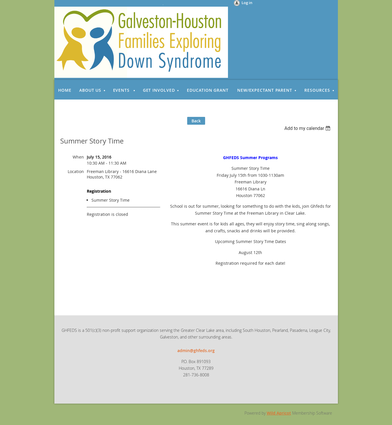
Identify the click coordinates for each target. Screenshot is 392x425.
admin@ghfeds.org (196, 350)
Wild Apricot (279, 413)
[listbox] (308, 128)
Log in (247, 2)
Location (76, 171)
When (78, 157)
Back (196, 121)
